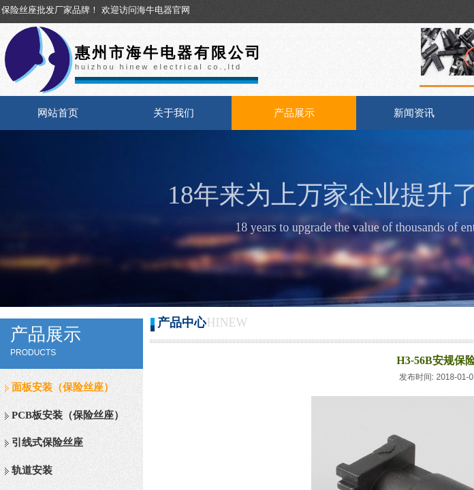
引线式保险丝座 (47, 442)
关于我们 (173, 113)
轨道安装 (32, 470)
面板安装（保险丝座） (63, 387)
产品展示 (294, 113)
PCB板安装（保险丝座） (68, 415)
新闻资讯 (414, 113)
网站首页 (57, 113)
